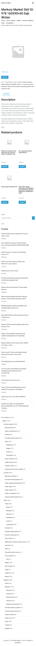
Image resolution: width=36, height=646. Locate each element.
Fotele (6, 504)
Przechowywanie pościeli (12, 611)
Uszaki (8, 521)
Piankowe (8, 600)
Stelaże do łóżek (9, 614)
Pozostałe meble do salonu (12, 552)
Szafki (6, 569)
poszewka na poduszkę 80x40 (23, 86)
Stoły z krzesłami (9, 459)
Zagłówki (7, 628)
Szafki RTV (8, 573)
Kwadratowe (9, 445)
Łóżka (6, 583)
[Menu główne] (33, 3)
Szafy (6, 621)
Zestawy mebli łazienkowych (12, 497)
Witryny (7, 576)
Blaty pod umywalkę (10, 476)
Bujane (8, 507)
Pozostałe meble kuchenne (12, 438)
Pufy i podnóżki (9, 556)
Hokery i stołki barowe (11, 431)
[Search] (33, 218)
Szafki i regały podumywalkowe (13, 483)
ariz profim (26, 84)
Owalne (8, 452)
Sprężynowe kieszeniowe (13, 604)
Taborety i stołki (9, 466)
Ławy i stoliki (8, 538)
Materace (7, 587)
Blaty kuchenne (9, 427)
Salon (5, 500)
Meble (19, 20)
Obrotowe (8, 514)
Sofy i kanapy (8, 566)
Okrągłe (8, 448)
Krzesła (7, 434)
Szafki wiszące (9, 490)
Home (3, 20)
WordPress (18, 642)
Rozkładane (9, 517)
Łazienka (6, 472)
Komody (7, 528)
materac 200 (10, 86)
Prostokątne (9, 23)
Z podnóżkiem (10, 524)
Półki (6, 549)
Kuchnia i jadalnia (27, 20)
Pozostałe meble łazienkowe (12, 479)
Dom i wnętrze (11, 20)
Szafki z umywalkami (10, 493)
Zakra (28, 640)
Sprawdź (4, 77)
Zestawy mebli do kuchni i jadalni (14, 469)
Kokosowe (9, 590)
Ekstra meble (6, 3)
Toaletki (7, 625)
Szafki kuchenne (9, 462)
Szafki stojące (9, 486)
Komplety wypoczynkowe (12, 531)
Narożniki (7, 545)
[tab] (6, 94)
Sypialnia (6, 580)
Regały (7, 562)
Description (6, 94)
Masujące (8, 510)
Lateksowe (9, 593)
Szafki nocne (8, 618)
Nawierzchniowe (10, 597)
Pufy (7, 559)
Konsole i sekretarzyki (11, 535)
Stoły (2, 23)
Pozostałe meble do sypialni (12, 607)
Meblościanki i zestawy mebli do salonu (15, 542)
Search (3, 214)
